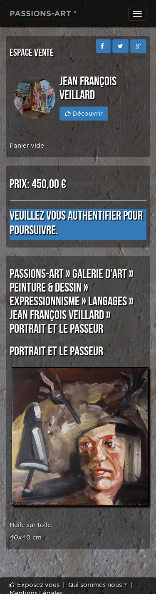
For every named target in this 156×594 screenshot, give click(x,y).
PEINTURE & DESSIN (46, 287)
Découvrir (84, 113)
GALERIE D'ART (99, 274)
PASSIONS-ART (37, 274)
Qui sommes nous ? (97, 585)
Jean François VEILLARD (57, 315)
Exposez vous (34, 585)
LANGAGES (107, 301)
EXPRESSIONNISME (44, 301)
